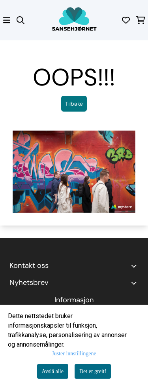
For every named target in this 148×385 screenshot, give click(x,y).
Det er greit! (92, 371)
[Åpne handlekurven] (140, 20)
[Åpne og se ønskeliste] (126, 20)
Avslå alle (53, 371)
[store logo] (74, 20)
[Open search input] (20, 20)
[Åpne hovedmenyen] (6, 20)
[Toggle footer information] (135, 266)
